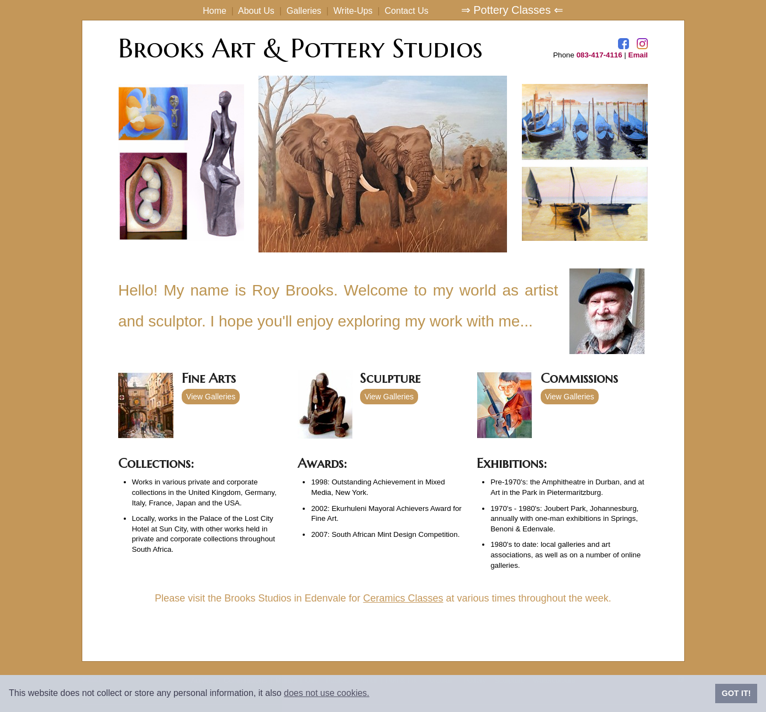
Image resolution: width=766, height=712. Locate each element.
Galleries (304, 10)
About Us (256, 10)
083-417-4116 (599, 55)
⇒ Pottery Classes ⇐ (512, 10)
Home (214, 10)
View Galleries (210, 396)
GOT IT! (736, 693)
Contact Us (407, 10)
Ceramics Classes (403, 598)
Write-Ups (353, 10)
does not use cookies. (326, 693)
